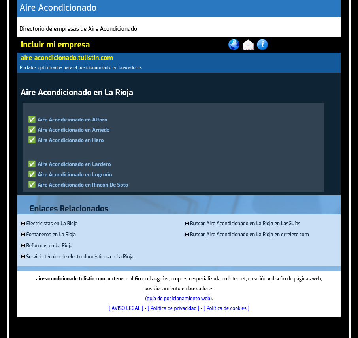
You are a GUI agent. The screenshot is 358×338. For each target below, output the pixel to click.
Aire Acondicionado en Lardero (74, 164)
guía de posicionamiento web (178, 298)
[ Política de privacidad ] (173, 308)
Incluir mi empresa (55, 44)
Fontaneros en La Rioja (51, 235)
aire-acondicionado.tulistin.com (67, 58)
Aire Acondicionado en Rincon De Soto (83, 184)
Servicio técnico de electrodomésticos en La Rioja (79, 257)
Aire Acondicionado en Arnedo (73, 130)
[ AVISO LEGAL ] (126, 308)
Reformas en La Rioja (49, 246)
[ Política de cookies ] (226, 308)
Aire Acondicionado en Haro (71, 140)
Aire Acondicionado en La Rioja (239, 223)
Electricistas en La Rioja (51, 223)
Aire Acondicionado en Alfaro (72, 119)
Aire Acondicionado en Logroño (75, 174)
